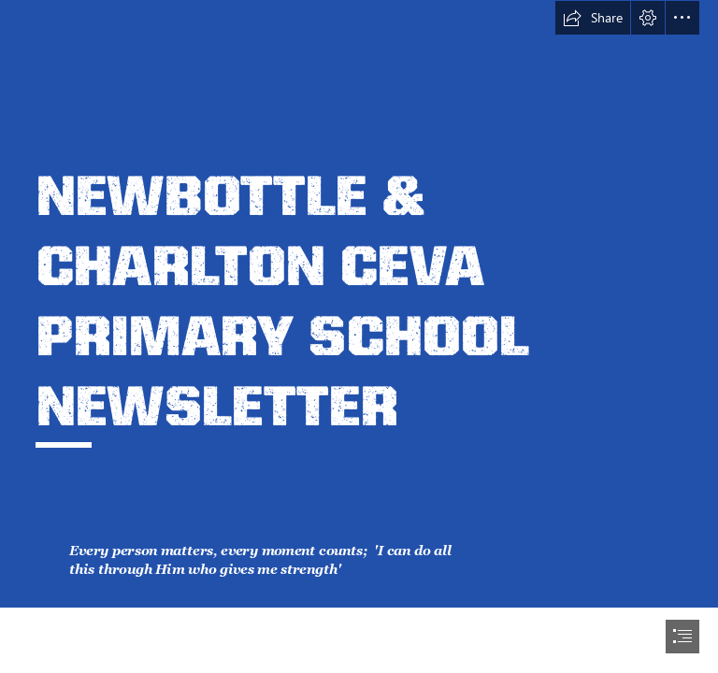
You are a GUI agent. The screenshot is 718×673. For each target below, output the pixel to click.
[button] (592, 18)
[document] (359, 336)
